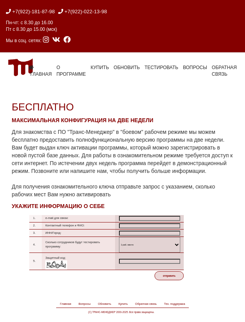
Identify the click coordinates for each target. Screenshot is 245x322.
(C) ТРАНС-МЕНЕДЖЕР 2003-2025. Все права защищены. (121, 312)
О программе (71, 71)
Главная (65, 304)
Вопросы (195, 67)
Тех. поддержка (174, 304)
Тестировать (161, 67)
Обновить (127, 67)
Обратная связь (224, 71)
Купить (100, 67)
